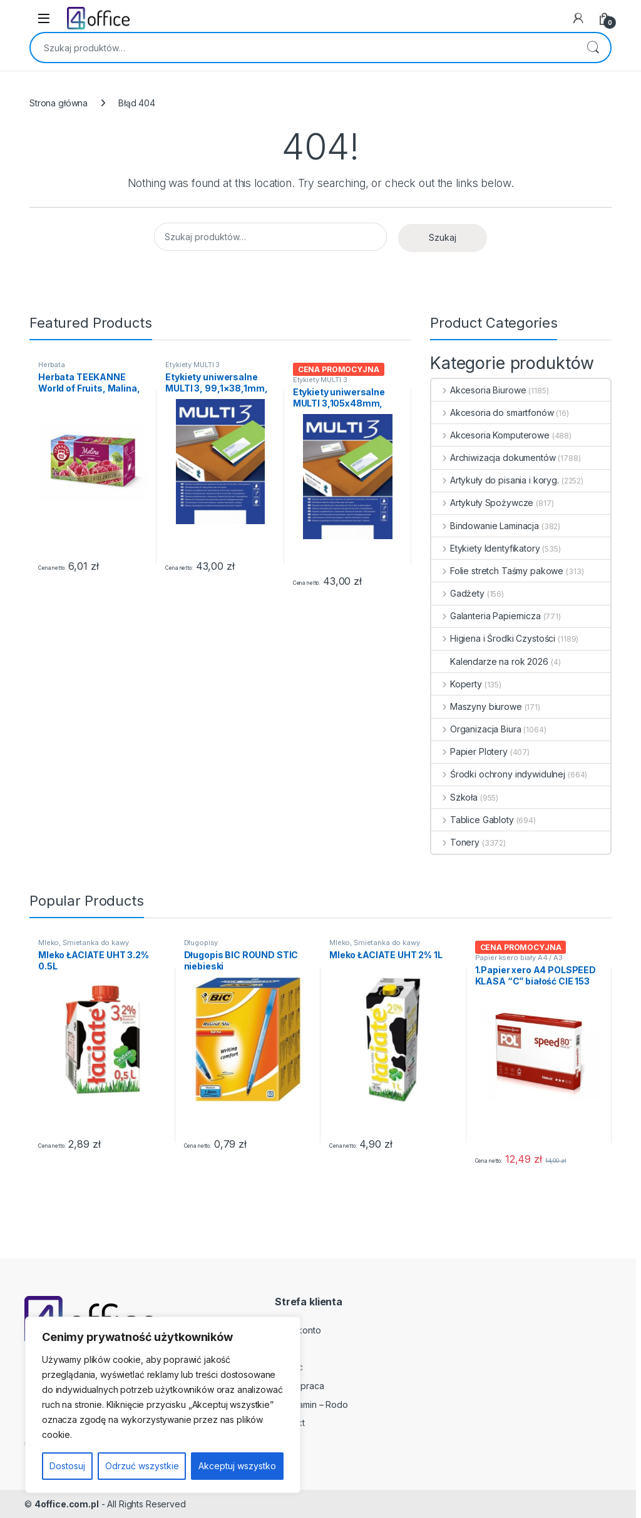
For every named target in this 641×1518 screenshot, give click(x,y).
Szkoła (454, 797)
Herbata (51, 364)
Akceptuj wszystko (237, 1465)
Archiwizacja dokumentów (493, 457)
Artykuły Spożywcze (482, 502)
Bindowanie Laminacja (485, 525)
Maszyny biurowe (476, 706)
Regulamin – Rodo (311, 1404)
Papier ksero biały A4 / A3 (519, 957)
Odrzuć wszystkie (142, 1465)
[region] (162, 1405)
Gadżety (458, 593)
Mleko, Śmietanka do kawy (83, 942)
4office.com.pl (66, 1504)
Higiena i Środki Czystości (493, 638)
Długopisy (201, 942)
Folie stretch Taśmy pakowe (497, 570)
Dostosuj (67, 1465)
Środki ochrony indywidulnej (498, 774)
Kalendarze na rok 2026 (489, 661)
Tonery (455, 842)
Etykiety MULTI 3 (192, 364)
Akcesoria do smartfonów (492, 412)
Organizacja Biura (476, 729)
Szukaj (592, 47)
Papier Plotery (469, 751)
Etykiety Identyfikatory (485, 548)
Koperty (456, 684)
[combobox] (303, 47)
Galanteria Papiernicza (486, 615)
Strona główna (58, 103)
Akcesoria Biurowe (478, 390)
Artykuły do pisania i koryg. (495, 480)
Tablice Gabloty (472, 819)
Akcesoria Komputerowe (490, 435)
